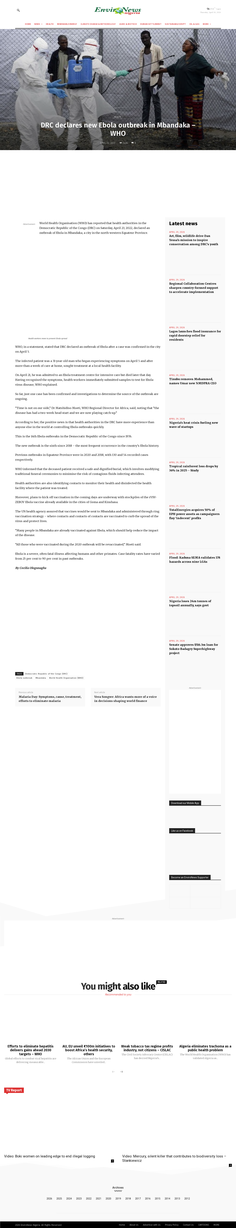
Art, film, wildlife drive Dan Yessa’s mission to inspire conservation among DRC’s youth (193, 240)
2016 (148, 1198)
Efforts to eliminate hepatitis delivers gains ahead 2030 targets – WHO (31, 1050)
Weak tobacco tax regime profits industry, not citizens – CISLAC (147, 1048)
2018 (128, 1198)
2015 (157, 1198)
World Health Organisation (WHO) (66, 678)
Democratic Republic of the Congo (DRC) (46, 674)
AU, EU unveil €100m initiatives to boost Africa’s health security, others (88, 1050)
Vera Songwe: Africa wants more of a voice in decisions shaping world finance (125, 699)
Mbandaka (41, 678)
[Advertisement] (118, 178)
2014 (167, 1198)
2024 (69, 1198)
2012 (187, 1198)
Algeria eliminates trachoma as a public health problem (205, 1048)
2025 (59, 1198)
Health (117, 116)
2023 (79, 1198)
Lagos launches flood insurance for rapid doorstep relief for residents (195, 335)
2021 (98, 1198)
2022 (88, 1198)
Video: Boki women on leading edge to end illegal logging (49, 1156)
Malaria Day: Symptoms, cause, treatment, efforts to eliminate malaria (50, 699)
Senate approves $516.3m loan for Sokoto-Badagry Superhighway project (193, 649)
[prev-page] (113, 1071)
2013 (177, 1198)
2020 (108, 1198)
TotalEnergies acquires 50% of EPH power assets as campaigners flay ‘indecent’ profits (194, 514)
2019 (118, 1198)
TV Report (14, 1090)
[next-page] (121, 1071)
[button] (18, 10)
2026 (49, 1198)
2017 (138, 1198)
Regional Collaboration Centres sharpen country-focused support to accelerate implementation (193, 288)
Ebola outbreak (24, 678)
